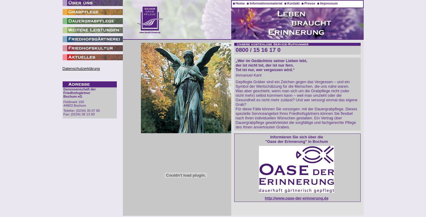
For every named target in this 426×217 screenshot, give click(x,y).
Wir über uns (93, 3)
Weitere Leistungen (93, 30)
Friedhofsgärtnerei (93, 39)
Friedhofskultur (93, 48)
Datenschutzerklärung (81, 68)
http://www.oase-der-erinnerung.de (296, 198)
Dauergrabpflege (93, 21)
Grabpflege (93, 12)
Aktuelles (93, 57)
